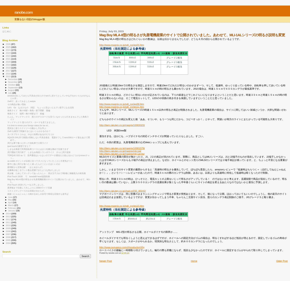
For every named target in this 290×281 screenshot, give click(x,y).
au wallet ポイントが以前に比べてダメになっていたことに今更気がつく (40, 161)
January (12, 211)
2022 (8, 56)
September (13, 87)
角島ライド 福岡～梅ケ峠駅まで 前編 (25, 114)
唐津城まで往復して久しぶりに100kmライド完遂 (29, 188)
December (13, 79)
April (10, 202)
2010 (8, 225)
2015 (8, 76)
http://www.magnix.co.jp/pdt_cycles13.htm (121, 206)
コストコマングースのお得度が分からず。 (26, 191)
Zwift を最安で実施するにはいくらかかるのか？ (29, 131)
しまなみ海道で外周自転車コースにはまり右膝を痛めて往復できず (37, 149)
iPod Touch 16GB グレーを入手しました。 (26, 185)
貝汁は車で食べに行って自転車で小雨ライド (27, 143)
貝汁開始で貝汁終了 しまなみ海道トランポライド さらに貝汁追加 (38, 152)
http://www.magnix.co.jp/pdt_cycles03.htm (121, 45)
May (10, 200)
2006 (8, 237)
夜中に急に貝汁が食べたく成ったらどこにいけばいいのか (33, 164)
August (11, 90)
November (13, 82)
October (12, 85)
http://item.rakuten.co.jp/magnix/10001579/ (122, 148)
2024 (8, 50)
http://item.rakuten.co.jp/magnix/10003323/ (122, 125)
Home (194, 261)
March (11, 205)
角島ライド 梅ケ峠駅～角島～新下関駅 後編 (28, 110)
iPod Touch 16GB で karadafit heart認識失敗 (28, 176)
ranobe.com (23, 12)
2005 (8, 240)
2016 (8, 73)
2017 (8, 70)
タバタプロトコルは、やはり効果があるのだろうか (30, 134)
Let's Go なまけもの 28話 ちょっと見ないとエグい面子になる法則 (40, 107)
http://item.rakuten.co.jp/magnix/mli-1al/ (120, 151)
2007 (8, 234)
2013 (8, 216)
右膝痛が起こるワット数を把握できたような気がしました (33, 170)
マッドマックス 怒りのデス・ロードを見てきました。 (32, 122)
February (12, 208)
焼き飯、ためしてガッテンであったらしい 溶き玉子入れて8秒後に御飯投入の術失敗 (46, 173)
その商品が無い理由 (17, 104)
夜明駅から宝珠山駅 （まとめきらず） (25, 167)
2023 (8, 53)
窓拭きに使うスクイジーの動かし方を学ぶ (26, 128)
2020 (8, 62)
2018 (8, 68)
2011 (8, 222)
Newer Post (105, 261)
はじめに (6, 31)
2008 (8, 231)
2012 (8, 219)
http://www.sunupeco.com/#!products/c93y (121, 247)
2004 (8, 243)
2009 (8, 228)
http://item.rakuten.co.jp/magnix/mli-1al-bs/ (121, 153)
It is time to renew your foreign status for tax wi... (28, 125)
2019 (8, 65)
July (10, 93)
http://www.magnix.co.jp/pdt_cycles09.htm (121, 104)
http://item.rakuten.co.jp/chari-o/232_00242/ (122, 191)
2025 (8, 47)
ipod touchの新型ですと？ (19, 146)
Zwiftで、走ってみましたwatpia (21, 101)
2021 (8, 59)
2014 (8, 213)
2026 (8, 44)
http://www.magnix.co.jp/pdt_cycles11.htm (121, 106)
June (10, 197)
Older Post (282, 261)
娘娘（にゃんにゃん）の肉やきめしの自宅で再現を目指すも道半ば (37, 194)
